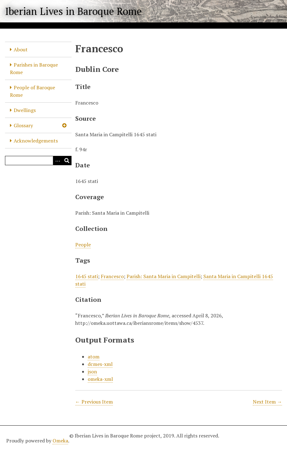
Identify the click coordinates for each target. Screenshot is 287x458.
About (21, 49)
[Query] (38, 160)
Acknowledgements (36, 140)
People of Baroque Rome (32, 91)
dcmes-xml (100, 364)
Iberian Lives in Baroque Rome (73, 11)
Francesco (112, 276)
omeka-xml (100, 379)
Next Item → (267, 401)
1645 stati (86, 276)
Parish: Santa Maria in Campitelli (164, 276)
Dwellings (25, 110)
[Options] (57, 160)
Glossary (23, 125)
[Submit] (67, 160)
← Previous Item (94, 401)
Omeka (60, 440)
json (92, 371)
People (83, 244)
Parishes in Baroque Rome (34, 68)
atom (94, 356)
